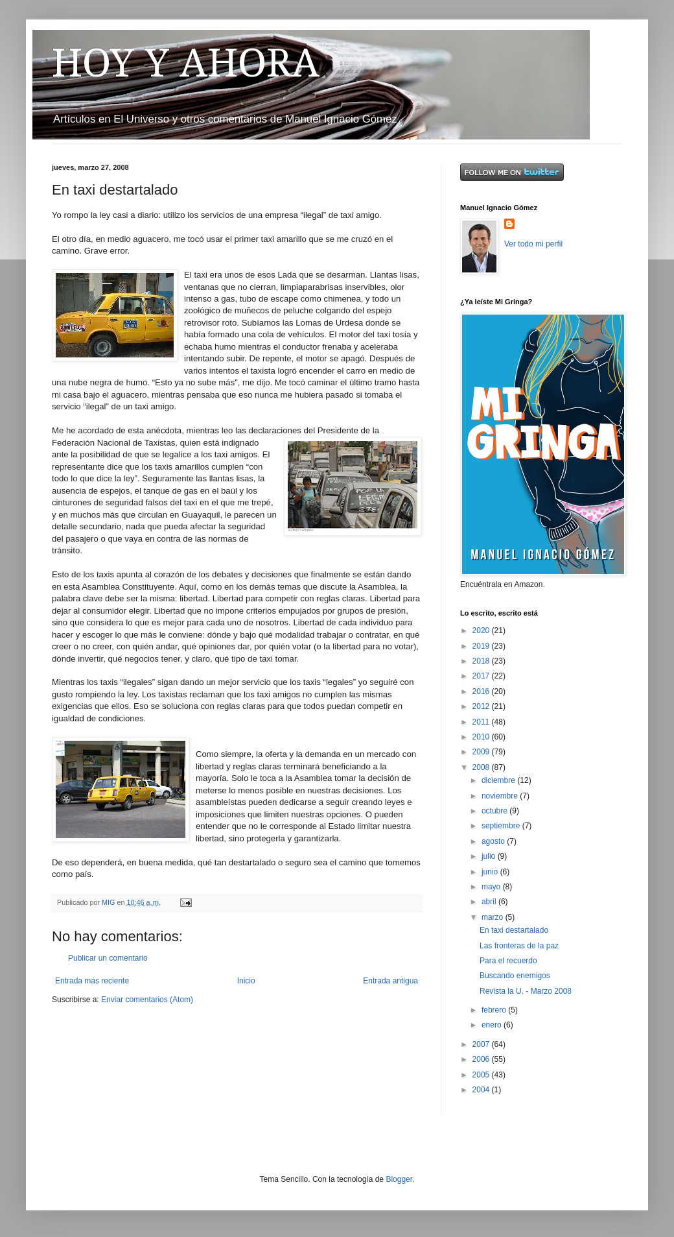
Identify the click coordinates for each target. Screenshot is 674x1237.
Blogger (399, 1179)
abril (490, 901)
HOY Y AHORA (186, 63)
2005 (482, 1074)
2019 (482, 646)
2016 (482, 691)
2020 (482, 630)
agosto (494, 841)
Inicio (246, 980)
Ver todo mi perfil (533, 243)
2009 (482, 751)
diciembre (499, 780)
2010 (482, 736)
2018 (482, 661)
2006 (482, 1059)
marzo (494, 917)
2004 (482, 1089)
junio (491, 871)
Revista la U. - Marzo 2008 (526, 991)
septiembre (502, 825)
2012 (482, 706)
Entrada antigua (390, 980)
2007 (482, 1044)
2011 (482, 722)
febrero (495, 1010)
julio (490, 856)
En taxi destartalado (514, 930)
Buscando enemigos (515, 975)
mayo (492, 886)
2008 (482, 767)
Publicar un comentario (108, 958)
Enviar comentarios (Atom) (147, 999)
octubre (495, 810)
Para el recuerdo (508, 960)
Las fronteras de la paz (519, 945)
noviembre (501, 795)
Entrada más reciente (92, 980)
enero (493, 1024)
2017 (482, 675)
